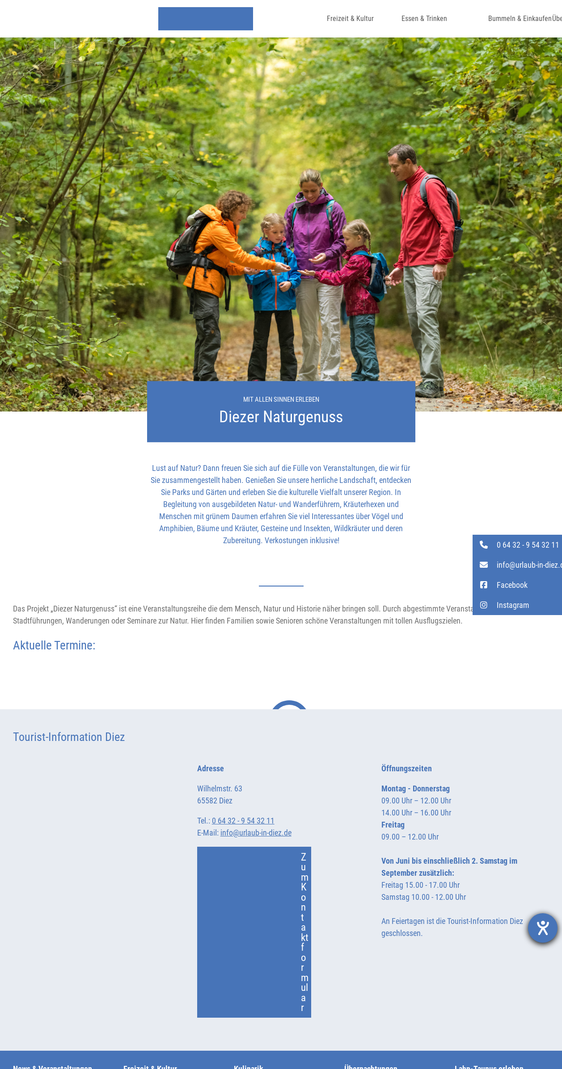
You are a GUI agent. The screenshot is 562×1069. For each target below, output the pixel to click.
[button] (517, 545)
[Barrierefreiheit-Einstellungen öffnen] (543, 928)
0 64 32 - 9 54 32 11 (243, 820)
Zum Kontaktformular (257, 932)
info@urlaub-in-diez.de (256, 832)
